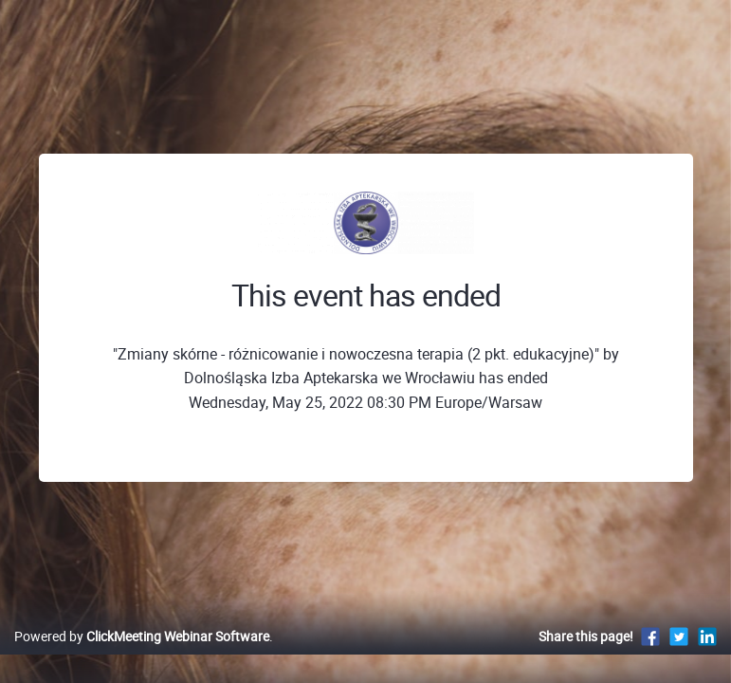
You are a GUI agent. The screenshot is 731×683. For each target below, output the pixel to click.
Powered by (141, 636)
